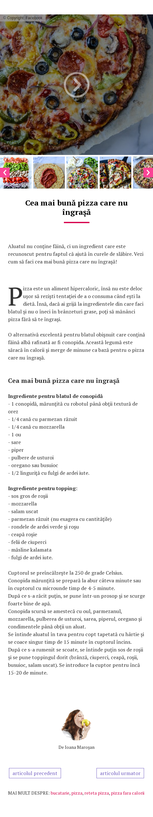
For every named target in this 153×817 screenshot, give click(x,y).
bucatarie (60, 793)
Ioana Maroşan (80, 747)
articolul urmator (120, 773)
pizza (76, 793)
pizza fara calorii (127, 793)
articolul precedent (34, 773)
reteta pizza (96, 793)
